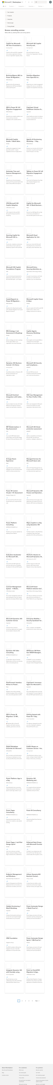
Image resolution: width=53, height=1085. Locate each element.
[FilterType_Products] (6, 15)
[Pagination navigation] (29, 1002)
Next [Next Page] (36, 1001)
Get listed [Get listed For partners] (38, 1072)
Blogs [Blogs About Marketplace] (3, 1072)
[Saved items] (28, 2)
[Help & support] (25, 2)
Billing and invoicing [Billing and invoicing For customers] (23, 1084)
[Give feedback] (22, 2)
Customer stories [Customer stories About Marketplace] (5, 1075)
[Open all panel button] (4, 6)
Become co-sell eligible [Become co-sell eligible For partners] (40, 1084)
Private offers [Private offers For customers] (21, 1077)
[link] (14, 51)
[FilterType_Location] (6, 12)
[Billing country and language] (40, 2)
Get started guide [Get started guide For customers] (22, 1072)
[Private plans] (32, 2)
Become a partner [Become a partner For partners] (39, 1070)
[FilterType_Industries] (6, 19)
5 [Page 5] (32, 1001)
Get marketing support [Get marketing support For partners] (40, 1075)
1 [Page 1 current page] (18, 1001)
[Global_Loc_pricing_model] (6, 26)
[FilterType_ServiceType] (6, 22)
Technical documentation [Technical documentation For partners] (41, 1077)
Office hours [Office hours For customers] (21, 1070)
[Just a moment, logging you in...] (50, 2)
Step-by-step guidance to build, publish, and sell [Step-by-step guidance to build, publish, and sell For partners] (42, 1081)
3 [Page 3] (25, 1001)
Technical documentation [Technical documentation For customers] (24, 1075)
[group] (7, 50)
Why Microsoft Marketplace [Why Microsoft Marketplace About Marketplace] (7, 1070)
